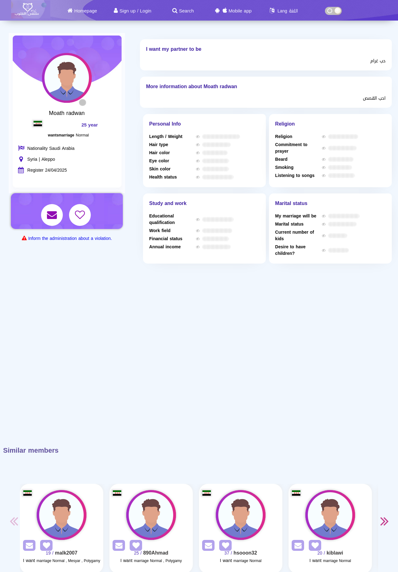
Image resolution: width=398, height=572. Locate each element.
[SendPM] (27, 546)
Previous (13, 521)
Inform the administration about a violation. (70, 238)
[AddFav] (45, 546)
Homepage (85, 11)
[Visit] (61, 515)
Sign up (127, 11)
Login (145, 11)
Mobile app (240, 11)
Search (186, 11)
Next (384, 521)
